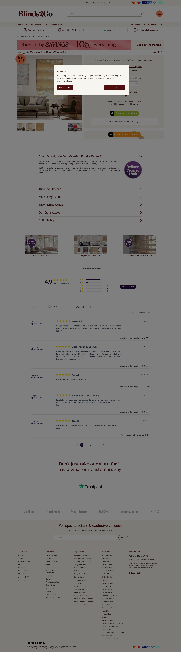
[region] (91, 80)
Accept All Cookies (114, 88)
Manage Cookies (65, 88)
